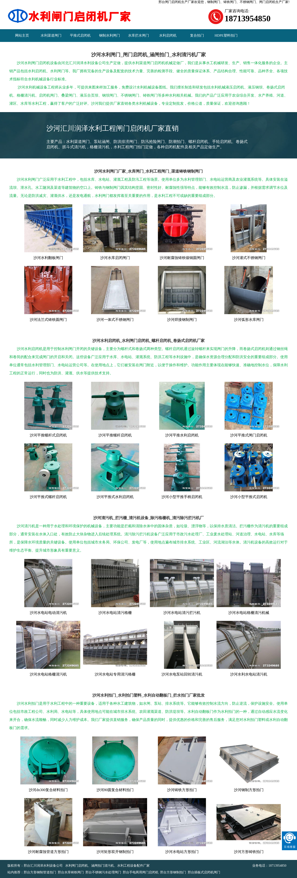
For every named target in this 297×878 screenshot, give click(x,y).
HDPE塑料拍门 (226, 35)
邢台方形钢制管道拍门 (40, 872)
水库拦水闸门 (138, 35)
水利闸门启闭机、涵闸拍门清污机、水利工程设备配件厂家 (107, 865)
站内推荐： (15, 872)
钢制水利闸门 (109, 35)
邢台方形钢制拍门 (173, 872)
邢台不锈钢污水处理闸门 (103, 872)
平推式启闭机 (80, 35)
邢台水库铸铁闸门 (71, 872)
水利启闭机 (168, 35)
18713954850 (277, 865)
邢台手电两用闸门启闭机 (140, 872)
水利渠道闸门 (51, 35)
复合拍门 (197, 35)
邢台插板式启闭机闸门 (204, 872)
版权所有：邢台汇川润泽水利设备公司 (35, 865)
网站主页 (22, 35)
